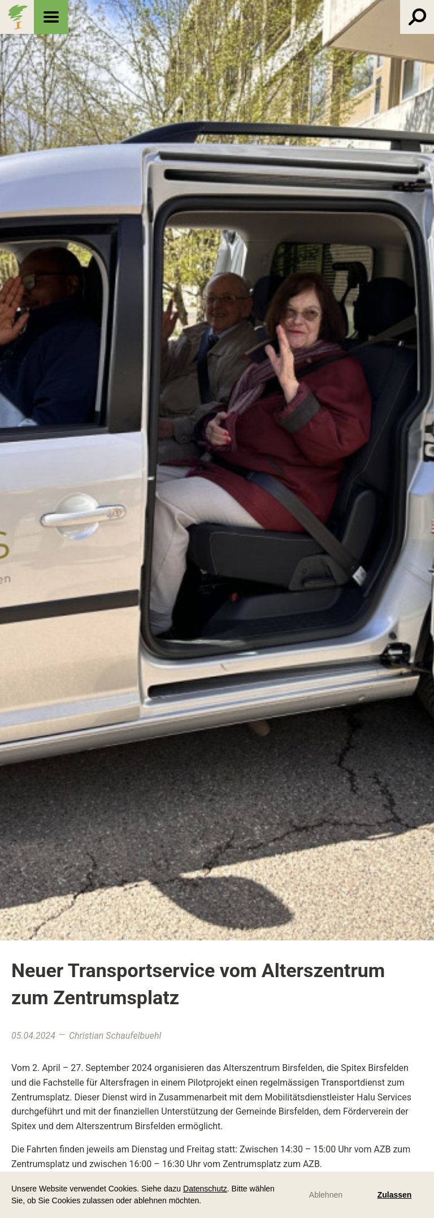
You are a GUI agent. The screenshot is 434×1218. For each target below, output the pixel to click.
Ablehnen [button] (325, 1194)
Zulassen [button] (394, 1194)
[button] (205, 1201)
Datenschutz (205, 1188)
